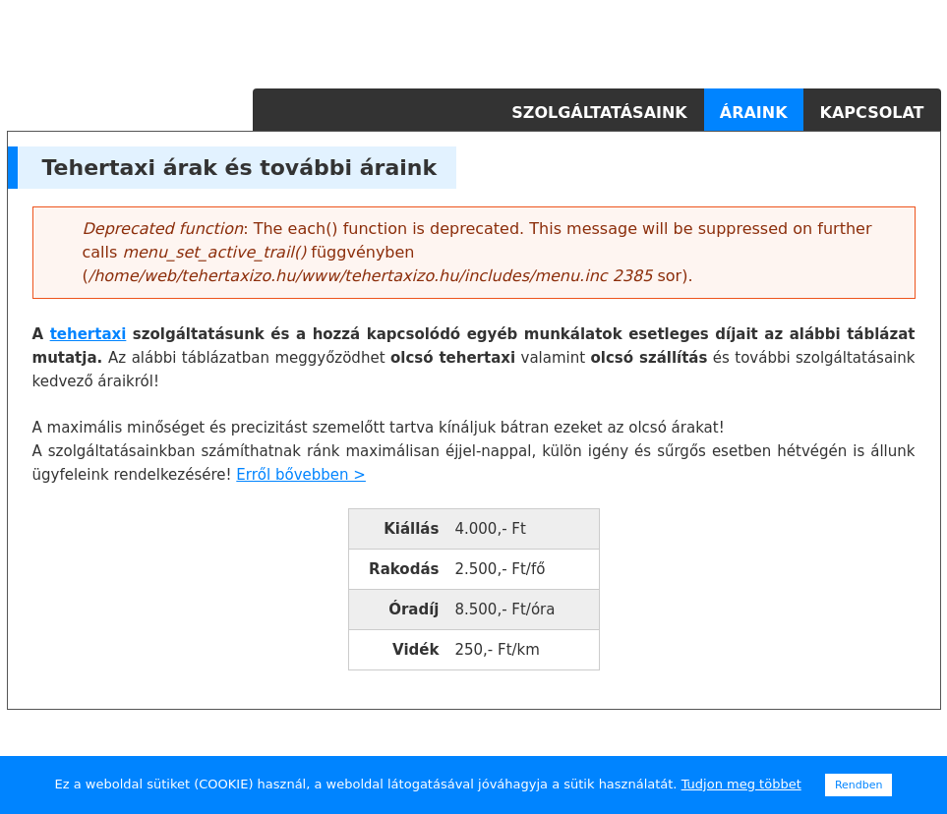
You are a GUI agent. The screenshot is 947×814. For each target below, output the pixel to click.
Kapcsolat (872, 112)
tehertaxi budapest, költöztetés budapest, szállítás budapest (808, 732)
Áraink (754, 112)
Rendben (859, 785)
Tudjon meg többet (741, 784)
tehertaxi (88, 334)
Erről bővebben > (301, 475)
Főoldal (464, 112)
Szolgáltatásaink (599, 112)
